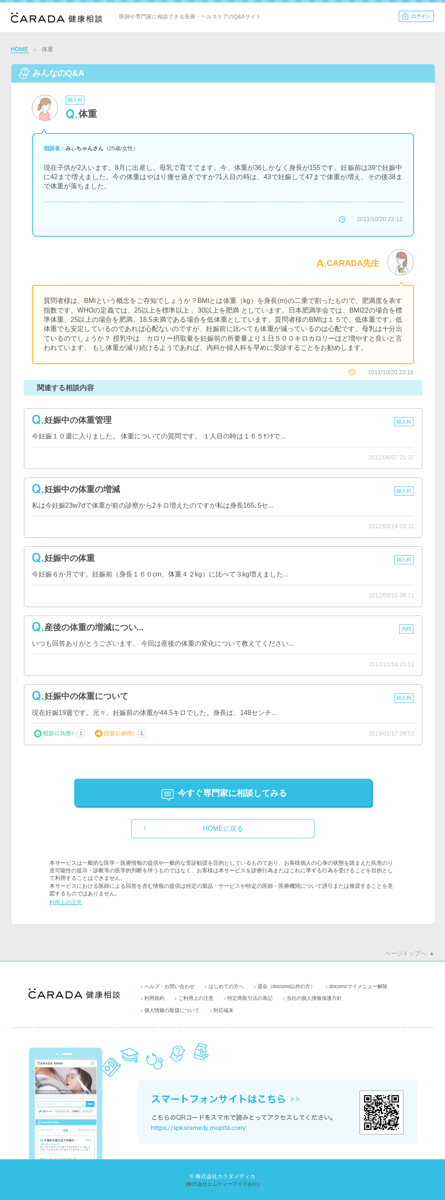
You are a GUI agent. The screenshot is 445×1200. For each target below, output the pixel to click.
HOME (20, 49)
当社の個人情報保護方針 (314, 998)
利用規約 (154, 998)
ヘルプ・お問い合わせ (169, 986)
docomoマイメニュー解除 (358, 986)
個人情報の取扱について (172, 1010)
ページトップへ (405, 953)
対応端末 (223, 1010)
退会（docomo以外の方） (287, 986)
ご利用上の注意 (195, 998)
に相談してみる (232, 793)
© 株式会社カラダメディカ (222, 1176)
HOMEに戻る (223, 828)
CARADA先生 (353, 263)
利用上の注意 (65, 902)
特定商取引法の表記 (250, 998)
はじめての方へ (226, 986)
